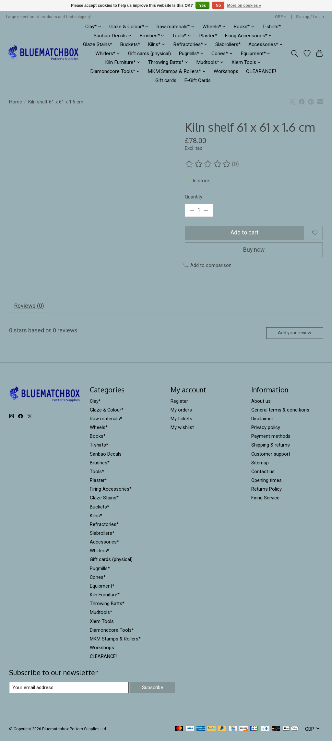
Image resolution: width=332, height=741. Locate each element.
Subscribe (152, 687)
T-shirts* (271, 27)
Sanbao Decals (106, 454)
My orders (181, 410)
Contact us (263, 471)
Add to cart (244, 232)
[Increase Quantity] (205, 210)
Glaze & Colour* (107, 410)
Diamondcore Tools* (112, 630)
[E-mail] (69, 688)
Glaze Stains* (97, 44)
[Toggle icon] (294, 53)
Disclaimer (262, 419)
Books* (98, 436)
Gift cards (165, 80)
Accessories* (104, 542)
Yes (202, 5)
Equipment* (102, 586)
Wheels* (99, 427)
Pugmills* (100, 568)
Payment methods (270, 436)
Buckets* (130, 44)
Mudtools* (101, 613)
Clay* (95, 401)
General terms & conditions (280, 410)
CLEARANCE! (261, 71)
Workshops (226, 71)
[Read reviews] (208, 164)
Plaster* (208, 36)
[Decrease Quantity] (191, 210)
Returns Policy (266, 489)
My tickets (181, 419)
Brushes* (100, 463)
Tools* (97, 471)
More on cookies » (244, 5)
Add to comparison (207, 265)
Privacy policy (265, 427)
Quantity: (194, 197)
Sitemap (260, 463)
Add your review (294, 333)
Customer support (270, 454)
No (218, 5)
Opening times (266, 480)
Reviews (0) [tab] (29, 306)
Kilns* (96, 516)
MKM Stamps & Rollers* (115, 639)
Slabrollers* (228, 44)
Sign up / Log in (310, 17)
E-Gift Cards (197, 80)
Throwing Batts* (107, 603)
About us (261, 401)
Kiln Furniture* (105, 595)
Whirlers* (99, 551)
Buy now (254, 249)
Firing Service (265, 498)
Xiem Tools (102, 621)
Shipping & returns (270, 445)
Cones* (98, 577)
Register (179, 401)
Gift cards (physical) (149, 53)
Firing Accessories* (111, 489)
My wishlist (182, 427)
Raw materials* (106, 419)
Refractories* (104, 524)
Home (15, 102)
